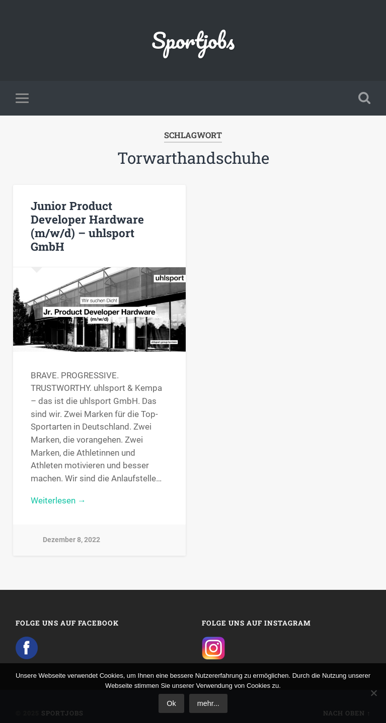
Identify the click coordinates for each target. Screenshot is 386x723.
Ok (171, 703)
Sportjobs (193, 40)
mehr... (208, 703)
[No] (373, 693)
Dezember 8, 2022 (71, 540)
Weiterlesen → (58, 500)
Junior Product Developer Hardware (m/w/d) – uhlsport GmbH (87, 226)
